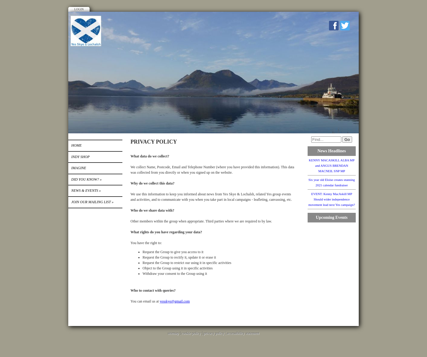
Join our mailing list (92, 202)
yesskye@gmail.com (175, 301)
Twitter (345, 25)
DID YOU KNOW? (86, 179)
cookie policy (191, 333)
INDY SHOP (80, 157)
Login (79, 9)
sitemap (173, 333)
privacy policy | (215, 333)
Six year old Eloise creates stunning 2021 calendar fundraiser (332, 182)
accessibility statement (243, 333)
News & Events (86, 190)
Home (76, 145)
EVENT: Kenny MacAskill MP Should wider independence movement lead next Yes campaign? (331, 199)
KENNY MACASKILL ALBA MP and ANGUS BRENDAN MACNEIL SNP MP (332, 165)
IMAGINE (78, 168)
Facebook (334, 25)
